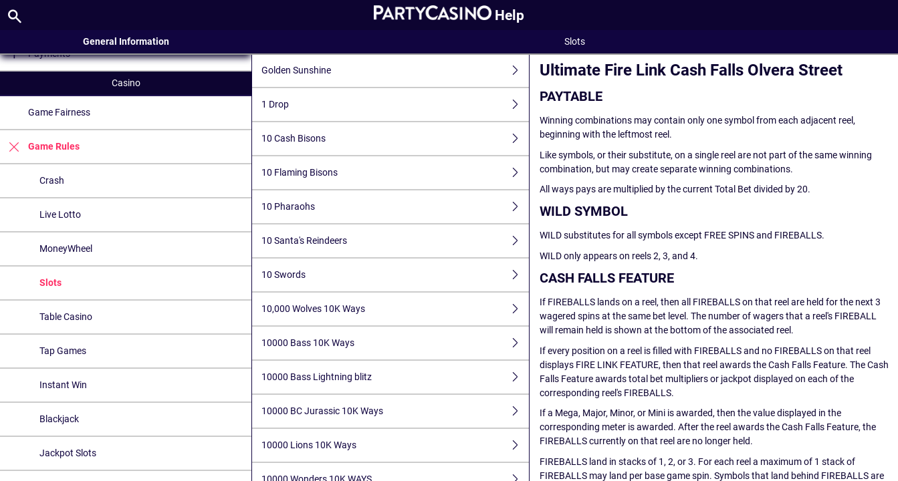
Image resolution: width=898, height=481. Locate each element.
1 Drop (395, 104)
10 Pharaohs (395, 206)
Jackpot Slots (67, 453)
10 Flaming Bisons (395, 172)
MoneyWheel (65, 248)
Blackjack (59, 419)
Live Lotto (60, 214)
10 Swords (395, 275)
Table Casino (65, 316)
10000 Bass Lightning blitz (395, 377)
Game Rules (40, 146)
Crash (51, 180)
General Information (126, 41)
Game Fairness (59, 112)
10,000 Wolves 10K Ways (395, 309)
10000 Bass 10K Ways (395, 343)
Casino (126, 82)
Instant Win (63, 384)
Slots (50, 282)
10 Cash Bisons (395, 138)
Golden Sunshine (395, 70)
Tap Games (62, 350)
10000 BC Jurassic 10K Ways (395, 411)
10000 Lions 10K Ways (395, 445)
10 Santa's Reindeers (395, 240)
